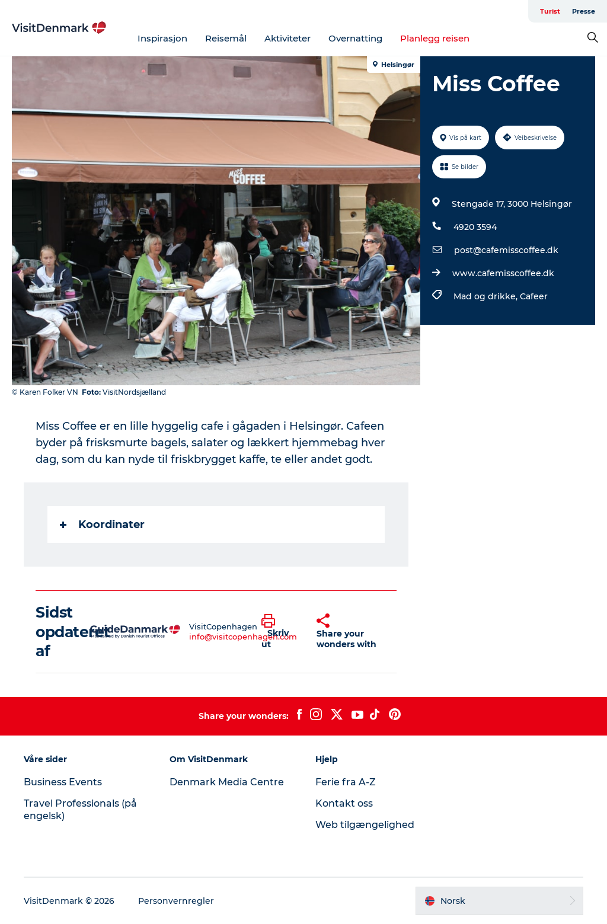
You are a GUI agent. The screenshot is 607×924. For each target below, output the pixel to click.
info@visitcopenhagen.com (243, 636)
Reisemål (226, 38)
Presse (583, 11)
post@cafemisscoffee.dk (506, 250)
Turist (550, 11)
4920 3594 (475, 227)
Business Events (63, 782)
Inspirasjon (162, 38)
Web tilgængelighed (364, 824)
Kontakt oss (344, 803)
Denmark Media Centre (227, 782)
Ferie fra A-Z (345, 782)
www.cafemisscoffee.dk (503, 273)
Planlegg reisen (434, 38)
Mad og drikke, (486, 296)
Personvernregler (176, 901)
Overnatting (355, 38)
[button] (280, 632)
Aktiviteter (287, 38)
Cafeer (534, 296)
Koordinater (102, 524)
